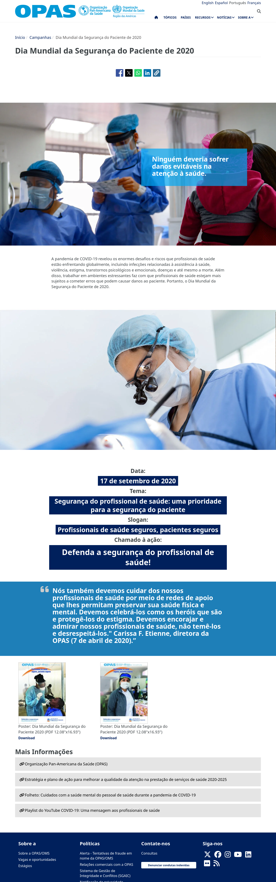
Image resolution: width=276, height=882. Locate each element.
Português (237, 2)
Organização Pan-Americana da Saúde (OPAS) (66, 763)
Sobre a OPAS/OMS (34, 853)
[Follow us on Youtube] (238, 855)
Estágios (25, 865)
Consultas (149, 853)
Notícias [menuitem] (224, 17)
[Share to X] (129, 73)
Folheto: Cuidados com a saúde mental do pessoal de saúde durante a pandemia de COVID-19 (110, 795)
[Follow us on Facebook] (217, 855)
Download (26, 738)
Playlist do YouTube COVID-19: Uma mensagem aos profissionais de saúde (92, 810)
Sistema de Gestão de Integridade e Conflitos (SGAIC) (105, 873)
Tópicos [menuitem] (170, 17)
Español (221, 2)
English (208, 2)
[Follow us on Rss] (216, 864)
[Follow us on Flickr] (207, 864)
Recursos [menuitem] (202, 17)
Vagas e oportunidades (37, 859)
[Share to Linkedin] (147, 73)
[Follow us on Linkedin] (248, 855)
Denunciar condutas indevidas (168, 865)
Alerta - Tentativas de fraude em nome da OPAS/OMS (106, 856)
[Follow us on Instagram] (228, 855)
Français (254, 2)
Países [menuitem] (186, 17)
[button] (156, 73)
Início (20, 37)
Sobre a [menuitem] (244, 17)
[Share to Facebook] (119, 73)
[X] (207, 855)
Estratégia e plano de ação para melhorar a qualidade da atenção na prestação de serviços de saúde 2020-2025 (126, 779)
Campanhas (40, 37)
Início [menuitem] (156, 18)
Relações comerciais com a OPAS (106, 864)
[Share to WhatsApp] (138, 73)
